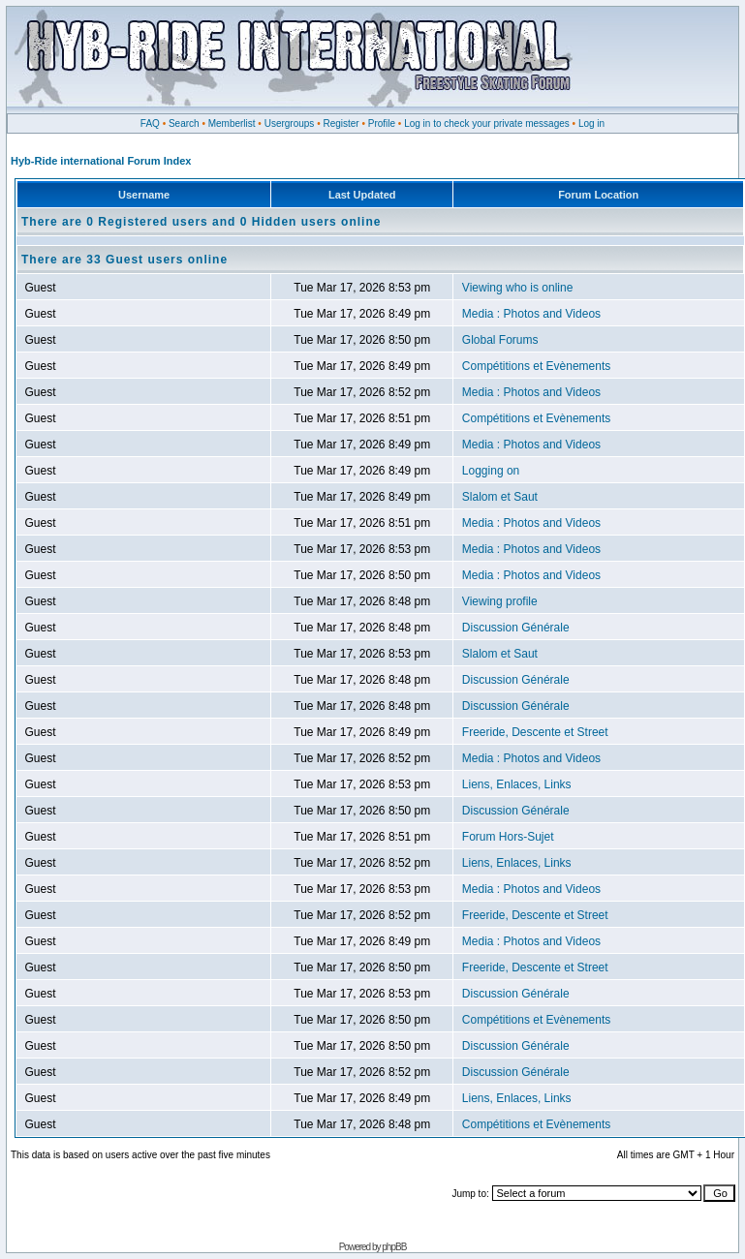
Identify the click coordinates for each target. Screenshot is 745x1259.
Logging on (490, 470)
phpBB (394, 1247)
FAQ (150, 123)
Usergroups (289, 123)
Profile (381, 123)
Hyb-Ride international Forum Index (101, 161)
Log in (591, 123)
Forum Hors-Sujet (508, 837)
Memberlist (232, 123)
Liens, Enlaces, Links (517, 784)
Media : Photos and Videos (531, 314)
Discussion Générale (516, 627)
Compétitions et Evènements (536, 366)
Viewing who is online (518, 287)
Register (340, 123)
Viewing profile (500, 601)
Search (184, 123)
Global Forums (500, 340)
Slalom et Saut (500, 497)
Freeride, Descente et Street (535, 732)
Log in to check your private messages (487, 123)
